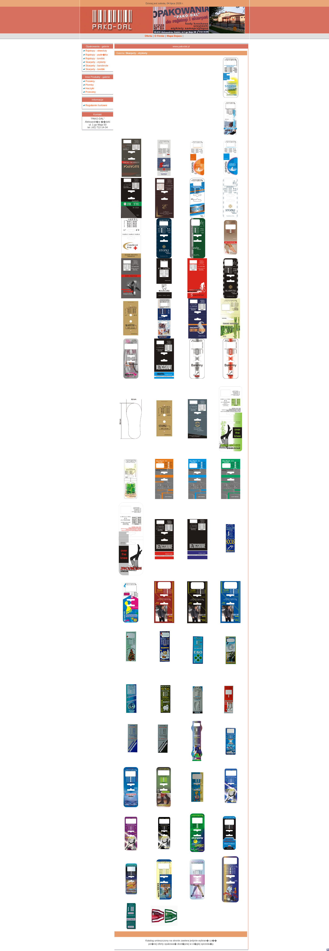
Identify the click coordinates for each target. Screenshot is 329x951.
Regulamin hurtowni (96, 105)
